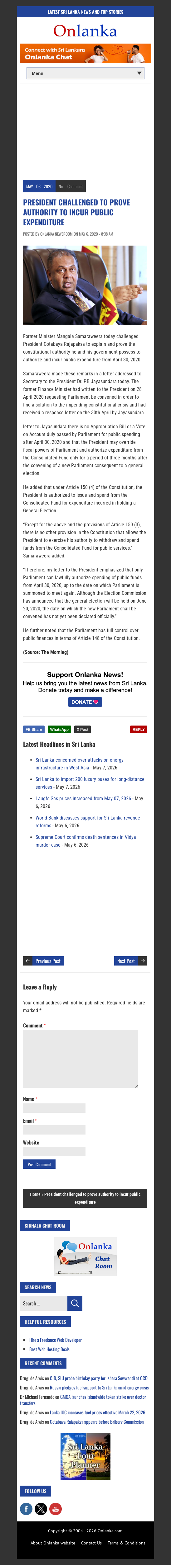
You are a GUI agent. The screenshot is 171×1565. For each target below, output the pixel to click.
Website (31, 1142)
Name (30, 1098)
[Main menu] (85, 73)
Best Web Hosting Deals (49, 1349)
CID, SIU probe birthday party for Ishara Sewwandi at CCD (99, 1378)
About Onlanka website (53, 1543)
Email (30, 1120)
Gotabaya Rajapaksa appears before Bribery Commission (97, 1421)
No (61, 186)
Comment (75, 186)
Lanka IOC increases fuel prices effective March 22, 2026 (97, 1412)
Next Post (126, 961)
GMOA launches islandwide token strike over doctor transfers (83, 1399)
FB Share (34, 729)
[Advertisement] (85, 130)
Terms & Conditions (126, 1543)
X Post (82, 729)
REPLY (139, 729)
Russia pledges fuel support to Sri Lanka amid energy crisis (99, 1387)
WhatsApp (59, 729)
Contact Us (91, 1543)
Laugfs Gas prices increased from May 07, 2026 (83, 798)
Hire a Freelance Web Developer (55, 1339)
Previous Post (48, 961)
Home (35, 1194)
